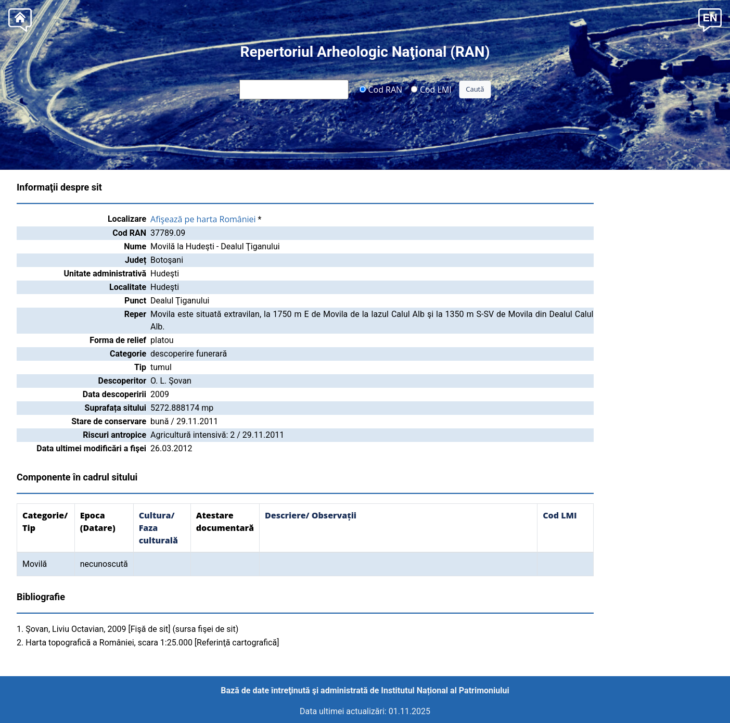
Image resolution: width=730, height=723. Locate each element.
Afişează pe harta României (203, 219)
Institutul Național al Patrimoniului (445, 690)
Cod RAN (380, 89)
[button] (710, 19)
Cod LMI (431, 89)
